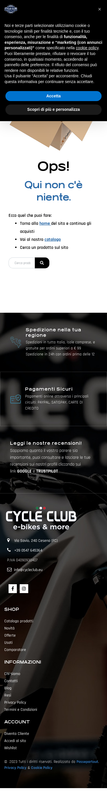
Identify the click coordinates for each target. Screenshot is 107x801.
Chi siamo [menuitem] (12, 673)
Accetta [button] (53, 96)
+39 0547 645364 (28, 550)
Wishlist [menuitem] (10, 748)
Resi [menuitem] (7, 695)
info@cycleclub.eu (28, 569)
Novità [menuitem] (9, 628)
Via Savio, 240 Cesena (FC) (36, 540)
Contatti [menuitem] (11, 681)
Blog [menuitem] (7, 688)
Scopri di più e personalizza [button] (53, 109)
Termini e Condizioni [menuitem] (20, 709)
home (45, 224)
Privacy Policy (15, 767)
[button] (42, 262)
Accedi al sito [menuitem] (15, 740)
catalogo (53, 240)
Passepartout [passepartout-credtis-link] (63, 794)
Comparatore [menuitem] (15, 649)
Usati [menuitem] (8, 642)
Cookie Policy (42, 767)
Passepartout (87, 761)
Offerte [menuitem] (10, 635)
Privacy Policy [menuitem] (15, 702)
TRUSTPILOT (47, 471)
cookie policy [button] (87, 48)
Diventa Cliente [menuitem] (16, 733)
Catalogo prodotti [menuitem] (18, 621)
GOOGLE (25, 471)
